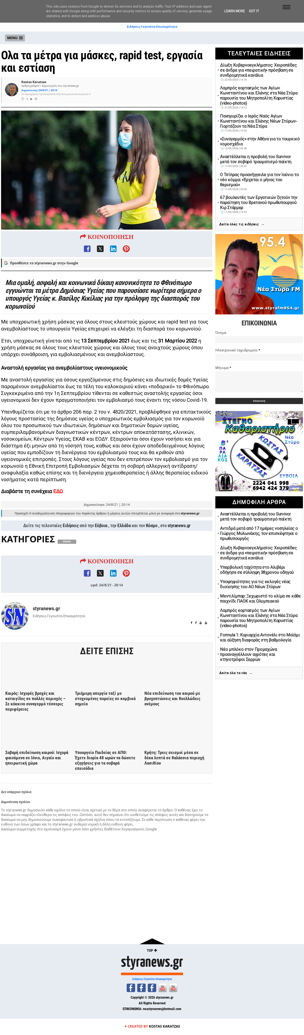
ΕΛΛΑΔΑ (67, 549)
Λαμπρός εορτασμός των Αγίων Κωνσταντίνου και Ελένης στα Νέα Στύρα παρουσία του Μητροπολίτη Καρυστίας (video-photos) (258, 95)
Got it (254, 11)
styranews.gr (179, 533)
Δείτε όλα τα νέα (235, 673)
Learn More (234, 11)
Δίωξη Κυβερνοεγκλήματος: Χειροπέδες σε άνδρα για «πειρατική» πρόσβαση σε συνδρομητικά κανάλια (258, 70)
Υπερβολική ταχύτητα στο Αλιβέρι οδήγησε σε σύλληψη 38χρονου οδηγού (257, 570)
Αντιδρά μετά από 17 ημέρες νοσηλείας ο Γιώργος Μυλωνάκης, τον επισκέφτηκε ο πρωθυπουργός (259, 533)
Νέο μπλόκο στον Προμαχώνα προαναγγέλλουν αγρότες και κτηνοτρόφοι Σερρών (248, 654)
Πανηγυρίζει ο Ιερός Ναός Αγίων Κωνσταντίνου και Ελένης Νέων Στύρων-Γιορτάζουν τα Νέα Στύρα (258, 121)
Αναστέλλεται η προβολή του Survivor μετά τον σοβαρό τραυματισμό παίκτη (255, 159)
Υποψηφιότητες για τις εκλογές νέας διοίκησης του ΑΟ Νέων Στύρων (255, 584)
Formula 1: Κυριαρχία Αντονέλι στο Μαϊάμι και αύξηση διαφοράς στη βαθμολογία (260, 637)
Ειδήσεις (71, 533)
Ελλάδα (124, 533)
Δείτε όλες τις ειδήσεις (241, 224)
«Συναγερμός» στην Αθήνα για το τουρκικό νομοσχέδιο (260, 141)
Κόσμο (151, 533)
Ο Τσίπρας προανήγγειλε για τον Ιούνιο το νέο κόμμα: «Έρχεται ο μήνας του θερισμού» (259, 179)
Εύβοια (101, 533)
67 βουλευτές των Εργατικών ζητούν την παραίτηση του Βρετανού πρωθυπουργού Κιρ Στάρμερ (258, 202)
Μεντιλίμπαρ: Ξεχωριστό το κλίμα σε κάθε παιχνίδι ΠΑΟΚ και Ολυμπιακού (260, 599)
